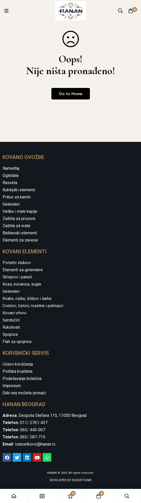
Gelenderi (11, 204)
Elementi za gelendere (23, 269)
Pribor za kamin (17, 197)
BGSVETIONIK (81, 480)
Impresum (12, 385)
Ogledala (10, 175)
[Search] (120, 10)
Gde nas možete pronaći (24, 392)
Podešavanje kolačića (22, 378)
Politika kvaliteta (17, 371)
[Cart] (131, 10)
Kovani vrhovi (14, 312)
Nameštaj (11, 168)
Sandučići (11, 320)
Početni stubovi (17, 262)
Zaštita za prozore (19, 218)
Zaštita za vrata (16, 225)
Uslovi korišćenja (18, 364)
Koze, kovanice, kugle (22, 284)
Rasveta (10, 182)
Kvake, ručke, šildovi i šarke (27, 298)
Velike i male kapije (20, 211)
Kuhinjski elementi (19, 189)
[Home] (14, 496)
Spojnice (10, 334)
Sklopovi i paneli (17, 277)
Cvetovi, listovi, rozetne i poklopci (33, 305)
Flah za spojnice (17, 341)
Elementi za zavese (20, 240)
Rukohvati (11, 327)
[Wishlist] (71, 496)
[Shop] (42, 496)
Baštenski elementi (20, 232)
